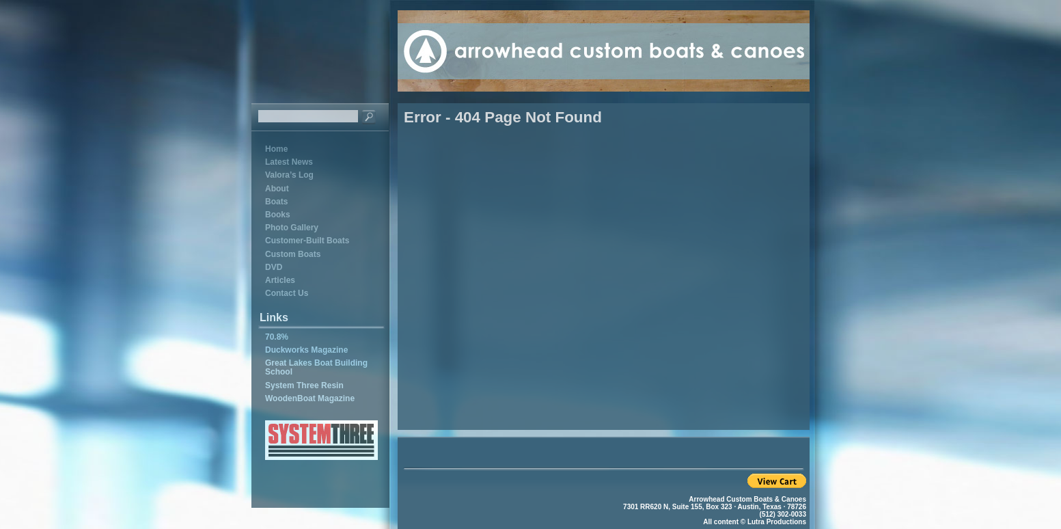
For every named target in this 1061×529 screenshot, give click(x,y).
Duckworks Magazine (306, 350)
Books (277, 214)
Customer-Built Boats (307, 240)
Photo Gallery (291, 227)
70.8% (276, 337)
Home (276, 149)
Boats (276, 201)
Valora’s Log (289, 175)
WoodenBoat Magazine (310, 398)
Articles (280, 280)
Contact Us (286, 293)
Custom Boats (292, 254)
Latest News (289, 162)
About (277, 188)
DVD (273, 267)
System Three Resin (304, 385)
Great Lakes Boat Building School (316, 367)
